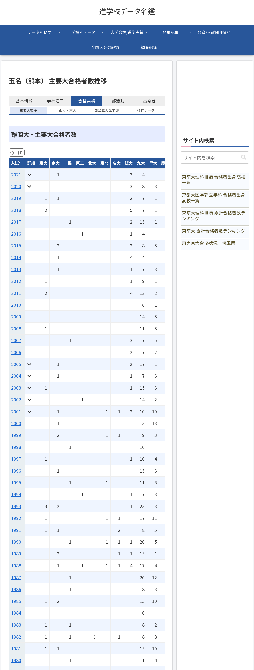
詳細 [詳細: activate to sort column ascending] (31, 163)
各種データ (146, 110)
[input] (215, 157)
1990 (16, 541)
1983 (16, 624)
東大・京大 (67, 110)
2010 (16, 305)
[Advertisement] (215, 96)
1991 (16, 530)
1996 (16, 470)
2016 (16, 233)
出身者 (149, 100)
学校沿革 (55, 100)
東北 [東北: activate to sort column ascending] (104, 163)
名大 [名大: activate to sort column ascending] (117, 163)
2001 (16, 411)
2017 (16, 221)
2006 (16, 352)
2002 (16, 399)
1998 (16, 447)
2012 (16, 281)
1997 (16, 459)
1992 (16, 518)
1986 (16, 589)
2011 (16, 293)
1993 (16, 506)
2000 (16, 423)
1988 (16, 565)
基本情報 (24, 100)
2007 (16, 340)
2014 (16, 257)
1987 (16, 577)
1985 (16, 601)
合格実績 (86, 100)
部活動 (118, 100)
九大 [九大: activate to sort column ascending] (141, 163)
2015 (16, 245)
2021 (16, 174)
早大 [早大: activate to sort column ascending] (153, 163)
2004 (16, 375)
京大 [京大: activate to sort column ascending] (56, 163)
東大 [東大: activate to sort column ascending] (43, 163)
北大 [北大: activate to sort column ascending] (92, 163)
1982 (16, 636)
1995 (16, 482)
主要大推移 (28, 110)
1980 (16, 660)
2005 (16, 364)
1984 (16, 612)
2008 (16, 328)
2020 (16, 186)
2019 (16, 198)
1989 (16, 553)
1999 (16, 435)
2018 (16, 210)
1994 (16, 494)
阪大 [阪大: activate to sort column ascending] (129, 163)
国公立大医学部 (107, 110)
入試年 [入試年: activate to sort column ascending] (17, 163)
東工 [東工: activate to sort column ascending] (80, 163)
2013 (16, 269)
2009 (16, 316)
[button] (243, 157)
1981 (16, 648)
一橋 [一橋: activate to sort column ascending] (68, 163)
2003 (16, 387)
